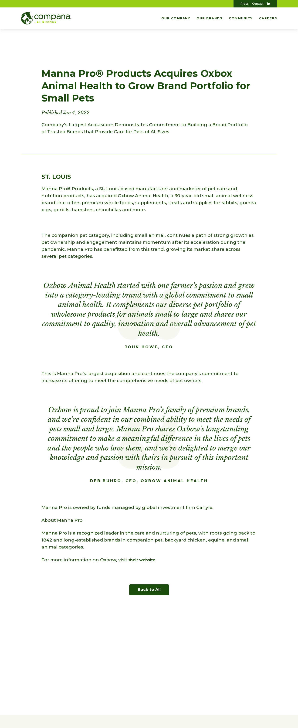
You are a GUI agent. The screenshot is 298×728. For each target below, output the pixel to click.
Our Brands (209, 18)
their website (144, 559)
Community (241, 18)
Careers (268, 18)
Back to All (149, 589)
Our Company (175, 18)
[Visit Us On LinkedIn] (268, 3)
